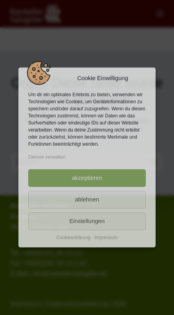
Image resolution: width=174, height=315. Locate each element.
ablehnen (87, 199)
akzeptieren (87, 177)
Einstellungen (87, 221)
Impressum (106, 237)
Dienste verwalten (46, 157)
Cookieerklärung (73, 237)
